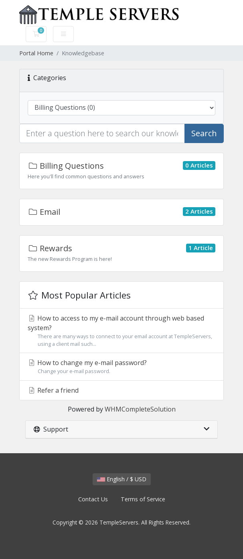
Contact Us (93, 499)
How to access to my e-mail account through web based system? (121, 331)
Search (204, 133)
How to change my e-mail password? (121, 366)
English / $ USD (121, 479)
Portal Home (36, 53)
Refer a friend (53, 390)
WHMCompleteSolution (140, 409)
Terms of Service (143, 499)
